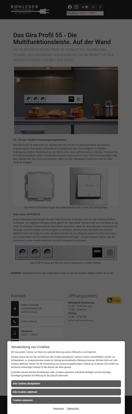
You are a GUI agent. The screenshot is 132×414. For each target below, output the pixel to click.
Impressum (58, 408)
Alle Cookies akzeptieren (26, 383)
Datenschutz (73, 408)
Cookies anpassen (23, 400)
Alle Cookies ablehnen (25, 391)
